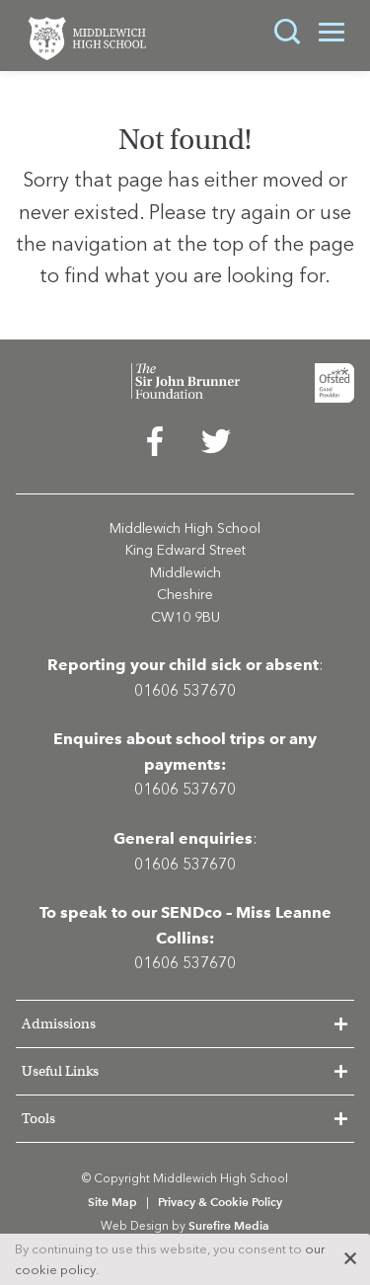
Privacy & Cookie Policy (220, 1201)
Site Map (112, 1201)
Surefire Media (228, 1225)
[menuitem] (155, 446)
